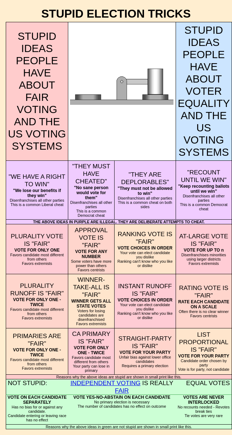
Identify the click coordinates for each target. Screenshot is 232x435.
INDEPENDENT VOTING (105, 383)
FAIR (122, 390)
